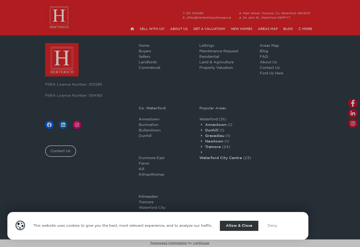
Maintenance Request (218, 51)
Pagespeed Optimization (168, 243)
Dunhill (145, 136)
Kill (141, 169)
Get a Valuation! (209, 29)
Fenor (144, 163)
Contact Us (60, 151)
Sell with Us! (152, 29)
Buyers (145, 51)
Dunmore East (152, 158)
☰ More (305, 29)
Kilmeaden (148, 196)
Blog (288, 29)
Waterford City (152, 207)
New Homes (241, 29)
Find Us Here (271, 73)
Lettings (206, 45)
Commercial (149, 68)
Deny (272, 225)
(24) (217, 147)
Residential (209, 56)
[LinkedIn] (63, 125)
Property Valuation (216, 68)
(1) (218, 125)
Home (144, 45)
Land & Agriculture (216, 62)
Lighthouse (201, 243)
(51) (212, 119)
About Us (179, 29)
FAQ (264, 56)
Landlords (148, 62)
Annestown (149, 119)
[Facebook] (49, 125)
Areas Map (268, 29)
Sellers (144, 56)
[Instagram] (77, 125)
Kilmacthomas (151, 174)
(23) (225, 158)
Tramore (146, 202)
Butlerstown (150, 130)
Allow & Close (239, 225)
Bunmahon (149, 125)
